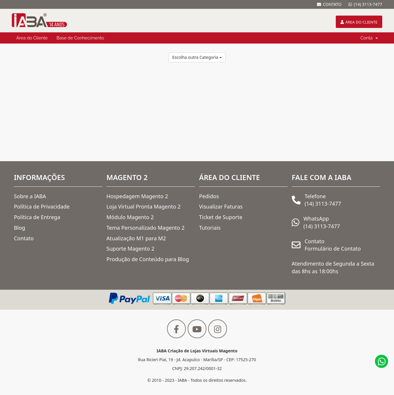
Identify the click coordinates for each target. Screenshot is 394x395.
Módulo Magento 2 (130, 217)
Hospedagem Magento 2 (137, 196)
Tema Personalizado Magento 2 (145, 227)
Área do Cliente (32, 38)
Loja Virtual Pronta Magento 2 (143, 206)
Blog (19, 227)
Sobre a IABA (30, 196)
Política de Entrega (37, 217)
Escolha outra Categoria (197, 57)
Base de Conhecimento (80, 38)
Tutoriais (210, 227)
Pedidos (209, 196)
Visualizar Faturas (221, 206)
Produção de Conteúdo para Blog (147, 259)
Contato (24, 238)
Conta (369, 38)
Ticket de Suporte (220, 217)
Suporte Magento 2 (130, 248)
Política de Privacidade (41, 206)
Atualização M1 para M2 (136, 238)
